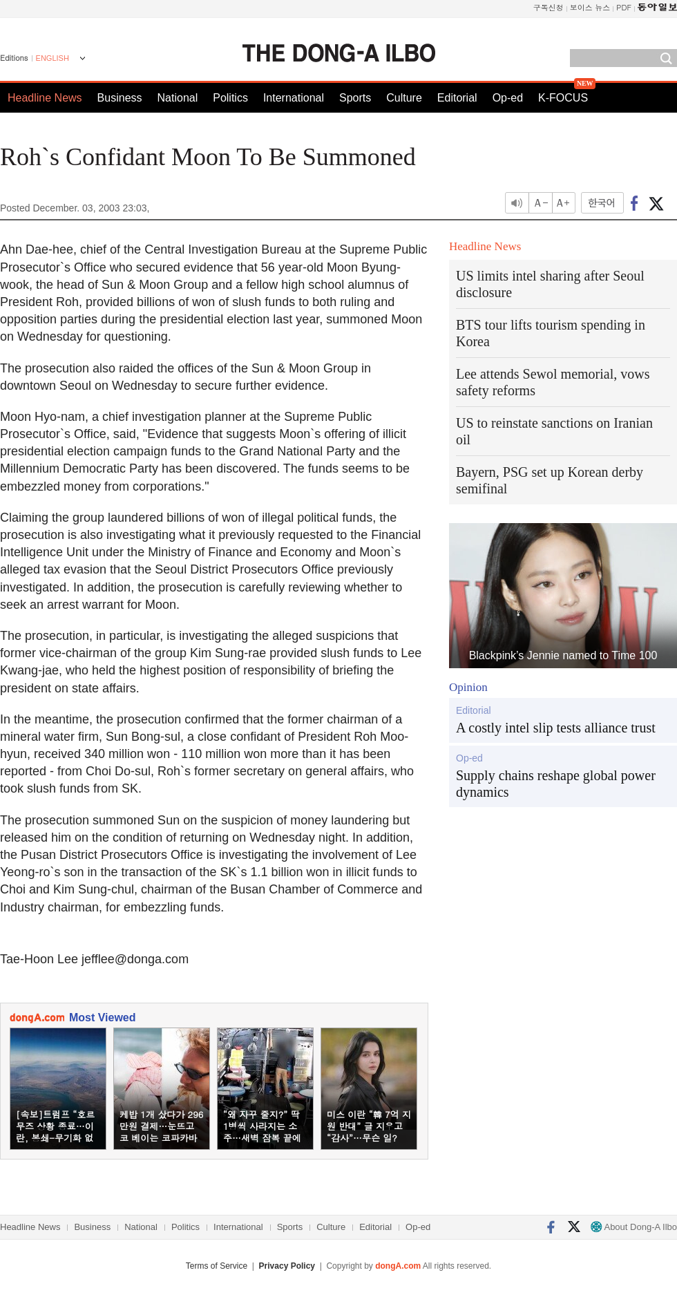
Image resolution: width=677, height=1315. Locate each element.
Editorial (457, 98)
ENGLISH (52, 58)
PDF (623, 7)
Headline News (45, 98)
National (178, 98)
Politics (230, 98)
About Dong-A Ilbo (634, 1227)
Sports (355, 98)
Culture (404, 98)
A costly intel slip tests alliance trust (556, 727)
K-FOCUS (563, 98)
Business (119, 98)
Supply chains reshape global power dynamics (556, 784)
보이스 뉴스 (590, 7)
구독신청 (548, 7)
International (293, 98)
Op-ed (508, 98)
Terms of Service (216, 1266)
